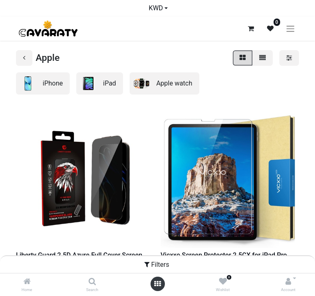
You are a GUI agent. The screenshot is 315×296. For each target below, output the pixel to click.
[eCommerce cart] (250, 28)
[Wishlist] (223, 282)
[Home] (27, 282)
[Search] (92, 282)
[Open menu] (157, 284)
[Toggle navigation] (290, 28)
